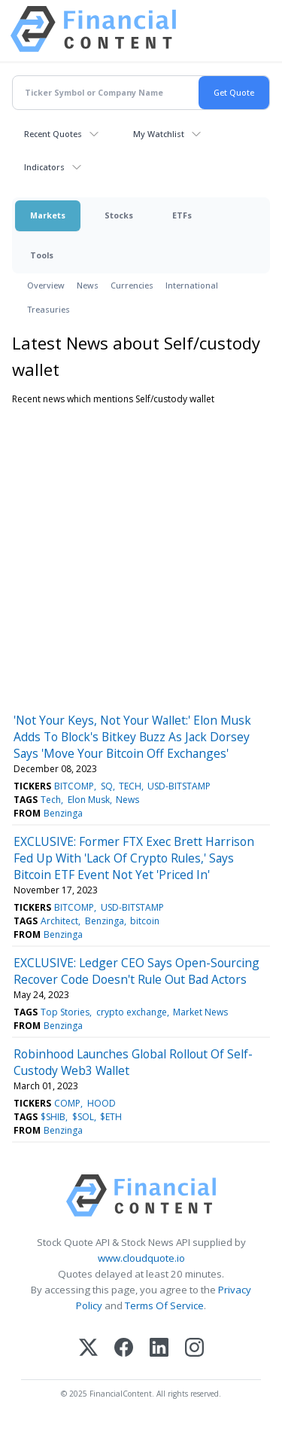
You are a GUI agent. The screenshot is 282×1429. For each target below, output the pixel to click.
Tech (51, 799)
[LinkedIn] (159, 1349)
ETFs (182, 215)
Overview (46, 285)
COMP (67, 1103)
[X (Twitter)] (88, 1349)
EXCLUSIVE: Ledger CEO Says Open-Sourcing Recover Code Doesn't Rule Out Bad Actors (136, 971)
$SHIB (53, 1116)
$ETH (111, 1116)
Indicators (44, 167)
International (191, 285)
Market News (200, 1012)
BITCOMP (74, 786)
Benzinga (63, 813)
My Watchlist (158, 133)
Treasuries (48, 309)
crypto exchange (131, 1012)
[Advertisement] (141, 555)
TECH (130, 786)
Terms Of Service (164, 1305)
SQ (107, 786)
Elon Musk (89, 799)
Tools (41, 255)
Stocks (119, 215)
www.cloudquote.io (141, 1258)
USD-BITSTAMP (179, 786)
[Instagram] (194, 1349)
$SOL (83, 1116)
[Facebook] (123, 1349)
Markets (47, 215)
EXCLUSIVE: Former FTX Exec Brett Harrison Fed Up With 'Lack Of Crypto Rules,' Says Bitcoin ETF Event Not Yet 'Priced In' (134, 858)
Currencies (132, 285)
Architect (59, 920)
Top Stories (65, 1012)
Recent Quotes (53, 133)
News (88, 285)
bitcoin (144, 920)
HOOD (101, 1103)
